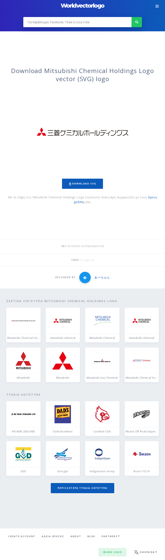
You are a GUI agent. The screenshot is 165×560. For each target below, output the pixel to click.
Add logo (112, 552)
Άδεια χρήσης (53, 536)
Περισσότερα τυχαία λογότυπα (82, 487)
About (76, 536)
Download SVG (82, 183)
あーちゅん (102, 277)
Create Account (21, 536)
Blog (91, 536)
